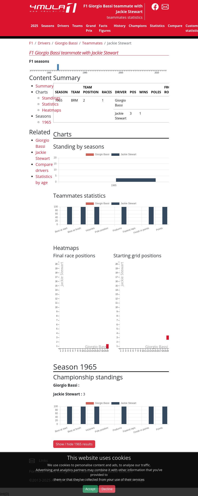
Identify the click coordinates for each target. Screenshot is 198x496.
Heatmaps (51, 110)
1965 (46, 122)
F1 (31, 42)
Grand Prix (91, 28)
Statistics (157, 26)
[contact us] (164, 6)
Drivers (63, 26)
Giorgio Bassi (66, 42)
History (120, 26)
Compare (175, 26)
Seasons (47, 26)
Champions (138, 26)
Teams (77, 26)
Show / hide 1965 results (74, 444)
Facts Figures (105, 28)
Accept (90, 489)
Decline (106, 489)
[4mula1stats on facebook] (154, 6)
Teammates (92, 42)
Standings (51, 98)
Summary (45, 86)
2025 (34, 26)
